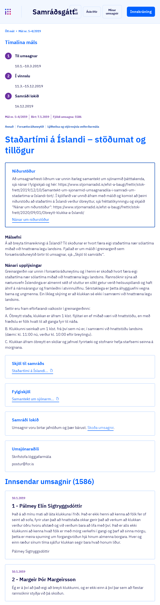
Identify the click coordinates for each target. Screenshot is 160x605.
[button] (75, 11)
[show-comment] (107, 503)
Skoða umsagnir (135, 91)
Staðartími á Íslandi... (21, 162)
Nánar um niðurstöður (69, 242)
